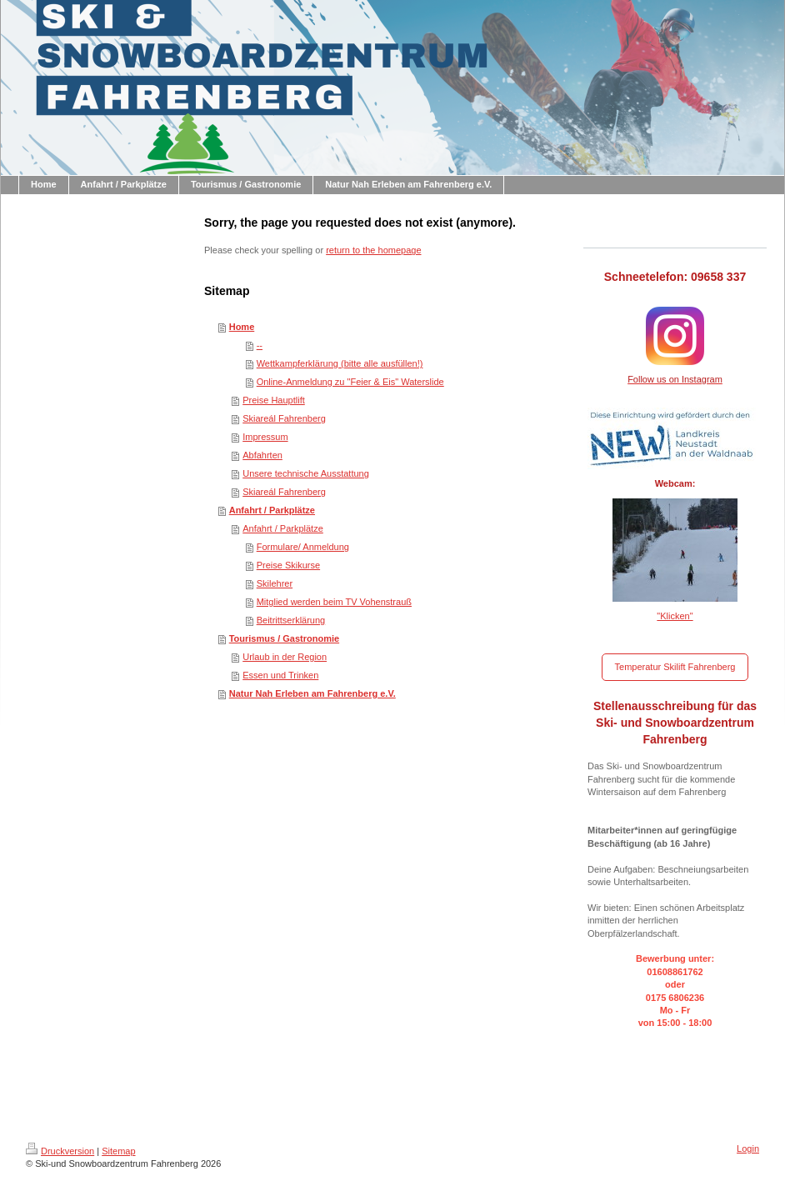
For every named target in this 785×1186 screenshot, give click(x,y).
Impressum (265, 437)
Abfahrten (262, 455)
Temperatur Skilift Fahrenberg (675, 667)
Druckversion (60, 1151)
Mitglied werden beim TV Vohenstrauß (334, 602)
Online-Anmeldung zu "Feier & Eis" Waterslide (350, 382)
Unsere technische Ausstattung (305, 473)
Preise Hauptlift (273, 400)
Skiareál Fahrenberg (284, 418)
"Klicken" (674, 616)
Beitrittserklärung (291, 620)
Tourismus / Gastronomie (284, 638)
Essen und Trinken (280, 675)
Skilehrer (274, 583)
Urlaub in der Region (284, 657)
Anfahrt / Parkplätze (272, 510)
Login (748, 1148)
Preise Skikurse (288, 565)
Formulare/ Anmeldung (303, 547)
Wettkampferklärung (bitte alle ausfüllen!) (340, 363)
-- (259, 345)
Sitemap (118, 1151)
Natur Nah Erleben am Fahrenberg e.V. (312, 693)
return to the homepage (373, 250)
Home (242, 327)
